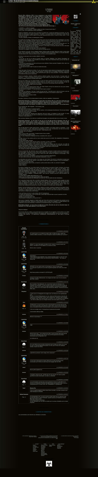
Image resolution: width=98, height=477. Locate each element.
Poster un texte (44, 445)
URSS (50, 446)
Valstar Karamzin (24, 394)
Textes (45, 444)
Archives (43, 452)
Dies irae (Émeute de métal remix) (75, 122)
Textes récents (52, 445)
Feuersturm (75, 106)
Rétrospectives (44, 454)
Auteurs (42, 455)
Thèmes (72, 23)
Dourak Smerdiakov (24, 228)
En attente (43, 446)
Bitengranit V (76, 75)
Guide (34, 445)
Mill (24, 240)
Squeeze (59, 448)
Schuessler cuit (75, 60)
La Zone (23, 1)
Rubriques (43, 447)
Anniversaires (44, 453)
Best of (42, 450)
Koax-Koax (24, 281)
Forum (34, 448)
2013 (75, 24)
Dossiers (43, 448)
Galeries (35, 449)
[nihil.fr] (58, 445)
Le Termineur (49, 9)
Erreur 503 (35, 451)
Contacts (35, 446)
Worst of (43, 451)
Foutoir (34, 450)
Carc (50, 11)
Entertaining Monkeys (59, 447)
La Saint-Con (35, 447)
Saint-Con (77, 23)
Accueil (36, 444)
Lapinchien (24, 251)
